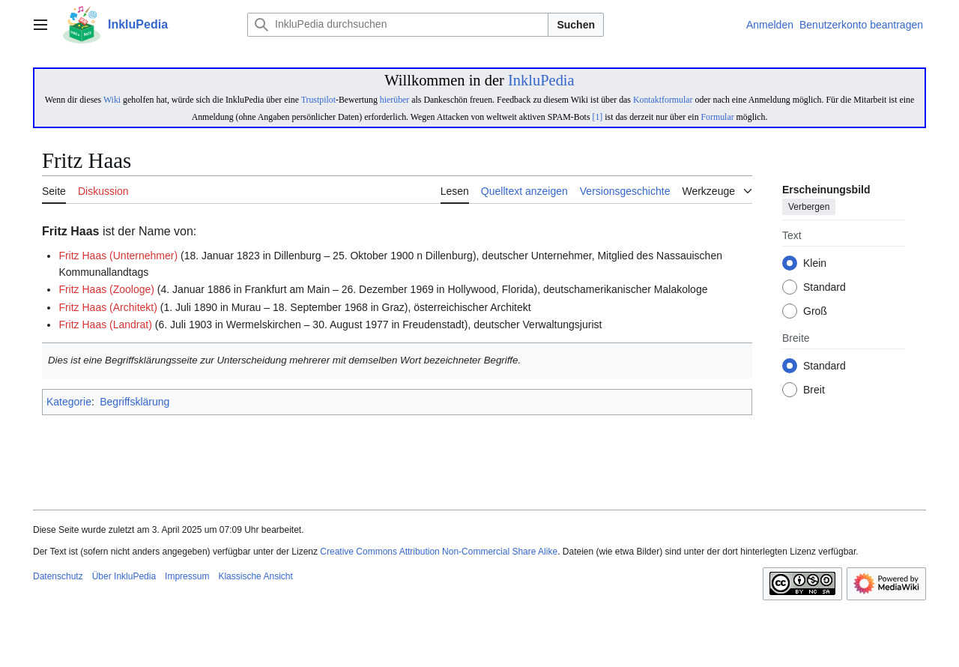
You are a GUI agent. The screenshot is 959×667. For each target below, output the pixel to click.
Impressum (187, 576)
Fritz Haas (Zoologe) (106, 289)
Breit (814, 390)
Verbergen (808, 207)
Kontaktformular (663, 99)
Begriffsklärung (134, 402)
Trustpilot (318, 99)
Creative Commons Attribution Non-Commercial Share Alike (438, 551)
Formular (717, 117)
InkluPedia (541, 80)
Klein (814, 264)
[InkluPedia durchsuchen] (397, 25)
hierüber (394, 99)
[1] (597, 117)
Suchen (576, 25)
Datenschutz (58, 576)
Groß (815, 312)
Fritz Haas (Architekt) (107, 307)
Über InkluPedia (124, 576)
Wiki (112, 99)
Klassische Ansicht (255, 576)
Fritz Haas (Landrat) (104, 325)
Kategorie (68, 402)
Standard (824, 288)
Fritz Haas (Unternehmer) (118, 256)
